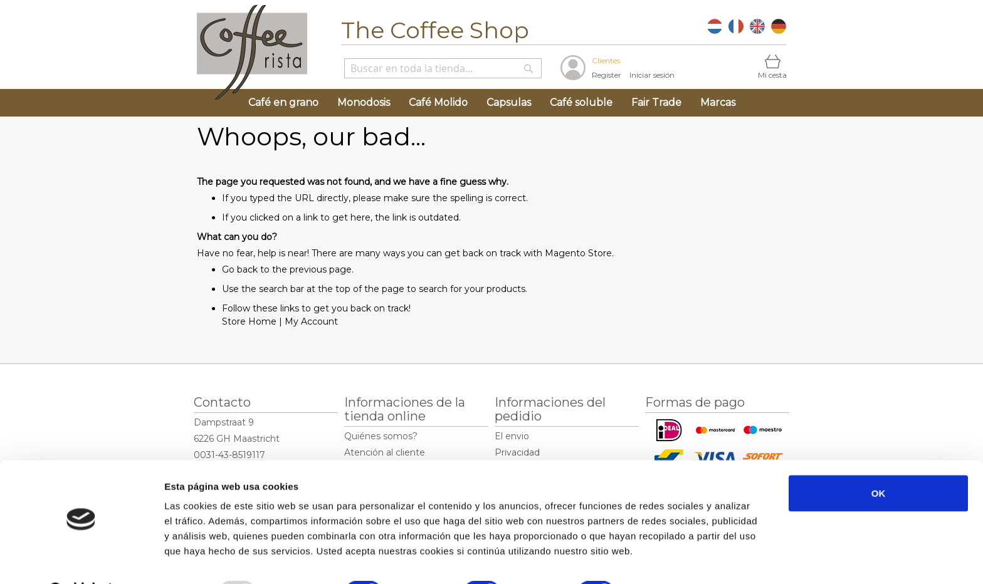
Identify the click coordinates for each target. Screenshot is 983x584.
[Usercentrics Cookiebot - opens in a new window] (81, 559)
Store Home (249, 321)
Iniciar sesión (652, 75)
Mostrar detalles (673, 559)
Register (606, 75)
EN (757, 26)
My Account (311, 321)
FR (736, 26)
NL (714, 26)
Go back (240, 269)
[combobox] (443, 68)
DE (778, 26)
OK (878, 461)
